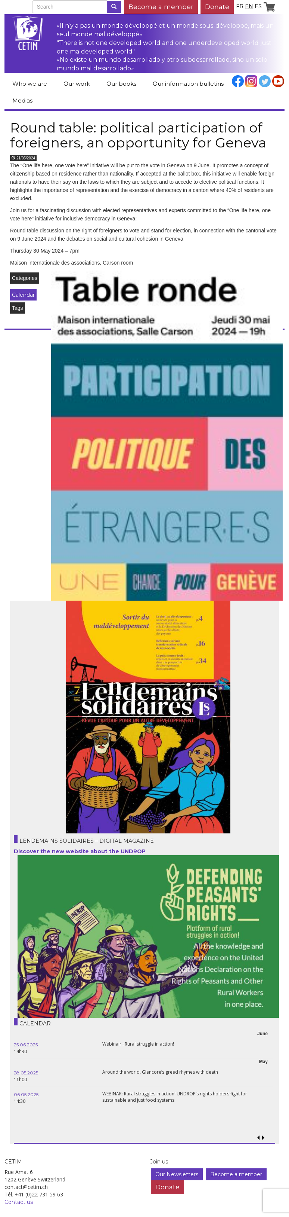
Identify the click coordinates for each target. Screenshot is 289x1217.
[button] (263, 1138)
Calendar (23, 295)
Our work (76, 83)
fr (239, 6)
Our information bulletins (188, 83)
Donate (217, 6)
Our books (121, 83)
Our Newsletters (176, 1174)
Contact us (18, 1202)
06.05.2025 (26, 1094)
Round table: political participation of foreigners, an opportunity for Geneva (138, 135)
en (249, 6)
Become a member (160, 6)
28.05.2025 (26, 1073)
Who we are (29, 83)
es (258, 6)
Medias (22, 100)
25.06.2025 (26, 1044)
